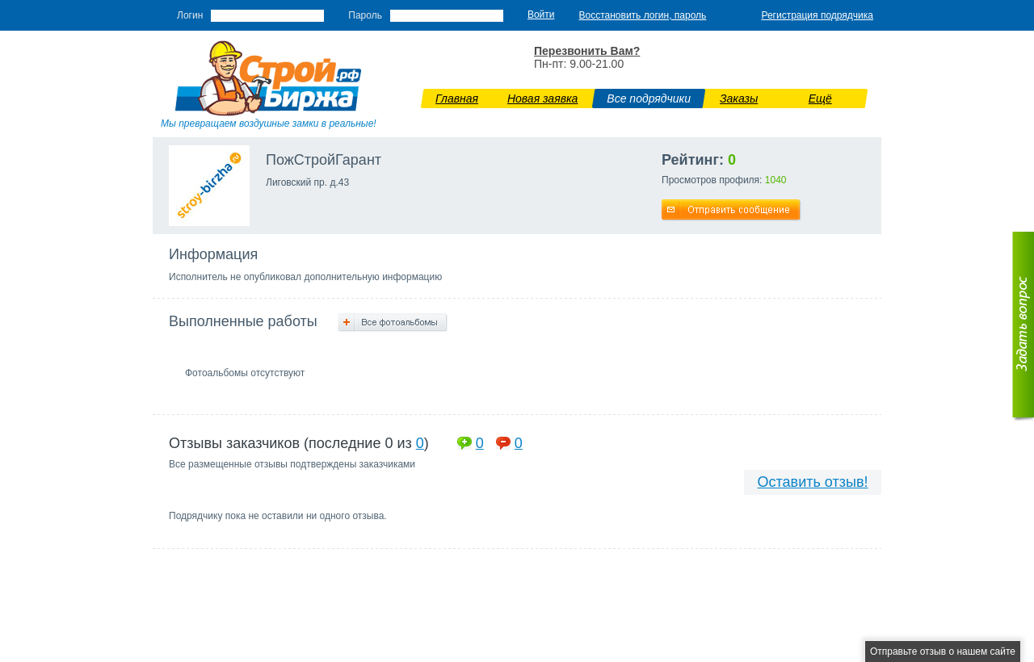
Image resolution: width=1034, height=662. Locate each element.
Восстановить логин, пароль (643, 15)
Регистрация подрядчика (817, 15)
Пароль (365, 15)
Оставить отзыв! (813, 482)
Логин (190, 15)
